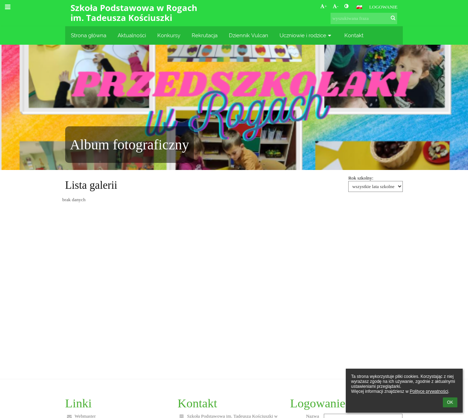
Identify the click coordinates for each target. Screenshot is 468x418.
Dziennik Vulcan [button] (248, 35)
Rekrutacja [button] (205, 35)
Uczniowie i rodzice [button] (306, 35)
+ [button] (323, 6)
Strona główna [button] (88, 35)
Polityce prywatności (429, 391)
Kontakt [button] (353, 35)
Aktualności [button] (132, 35)
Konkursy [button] (168, 35)
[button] (359, 7)
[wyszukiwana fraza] (363, 18)
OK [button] (450, 402)
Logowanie (383, 7)
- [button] (335, 6)
